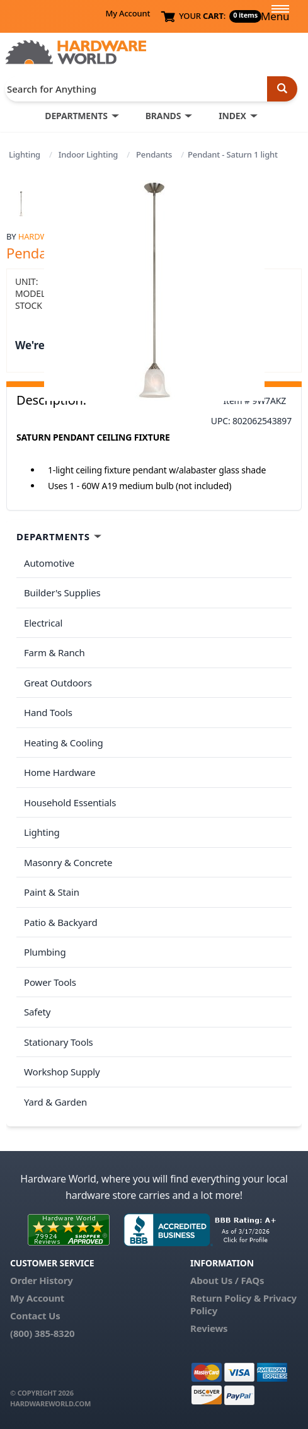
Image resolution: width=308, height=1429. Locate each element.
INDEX (232, 116)
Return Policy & (225, 1298)
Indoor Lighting (88, 154)
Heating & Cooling (63, 742)
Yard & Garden (55, 1102)
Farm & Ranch (54, 652)
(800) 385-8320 (42, 1333)
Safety (37, 1011)
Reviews (208, 1328)
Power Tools (50, 982)
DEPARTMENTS (76, 116)
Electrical (43, 622)
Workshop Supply (62, 1071)
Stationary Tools (58, 1042)
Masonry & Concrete (68, 862)
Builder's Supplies (62, 592)
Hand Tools (48, 712)
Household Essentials (70, 802)
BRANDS (163, 116)
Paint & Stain (51, 892)
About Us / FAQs (227, 1280)
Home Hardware (60, 772)
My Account (127, 13)
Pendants (154, 154)
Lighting (24, 154)
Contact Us (35, 1315)
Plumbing (45, 952)
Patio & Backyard (60, 922)
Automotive (49, 563)
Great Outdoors (58, 682)
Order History (41, 1280)
